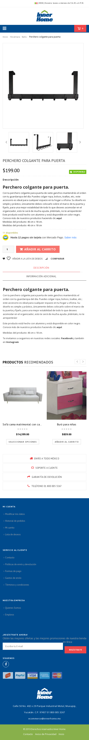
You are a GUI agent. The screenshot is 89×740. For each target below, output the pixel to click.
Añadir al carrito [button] (67, 441)
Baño (24, 36)
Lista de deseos (13, 534)
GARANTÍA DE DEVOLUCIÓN (47, 477)
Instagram (12, 342)
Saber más (70, 237)
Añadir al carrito (40, 249)
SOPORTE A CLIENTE (46, 467)
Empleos (9, 614)
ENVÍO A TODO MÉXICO (46, 458)
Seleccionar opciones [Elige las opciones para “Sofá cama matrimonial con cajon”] (23, 441)
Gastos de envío (13, 577)
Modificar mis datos (15, 514)
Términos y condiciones (17, 584)
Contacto (9, 557)
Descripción (41, 267)
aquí (59, 218)
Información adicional (41, 276)
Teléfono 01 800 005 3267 (46, 486)
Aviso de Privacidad (45, 734)
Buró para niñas (66, 424)
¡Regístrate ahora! (15, 634)
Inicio (5, 36)
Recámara (15, 36)
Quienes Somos (13, 607)
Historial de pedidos (15, 520)
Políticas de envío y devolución (20, 564)
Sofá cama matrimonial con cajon (23, 424)
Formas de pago (13, 571)
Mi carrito (9, 527)
